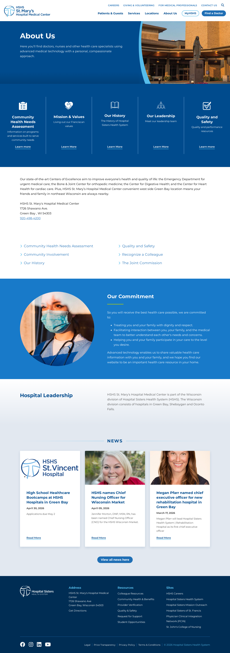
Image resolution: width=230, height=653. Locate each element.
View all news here (115, 560)
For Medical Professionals (178, 5)
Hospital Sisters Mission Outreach (186, 604)
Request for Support (130, 616)
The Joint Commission (142, 263)
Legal (87, 644)
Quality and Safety (138, 246)
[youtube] (48, 644)
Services (134, 13)
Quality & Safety (127, 610)
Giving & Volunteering (138, 5)
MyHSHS (190, 13)
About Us (170, 13)
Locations (152, 13)
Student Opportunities (131, 622)
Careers (113, 5)
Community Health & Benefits (136, 599)
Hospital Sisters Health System (184, 599)
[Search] (222, 5)
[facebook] (22, 644)
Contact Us (209, 5)
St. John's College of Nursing (183, 626)
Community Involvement (46, 254)
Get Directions (77, 610)
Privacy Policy (127, 644)
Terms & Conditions (149, 644)
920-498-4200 (30, 218)
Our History (34, 263)
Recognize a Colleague (142, 254)
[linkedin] (39, 644)
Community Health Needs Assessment (58, 246)
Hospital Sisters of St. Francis (183, 610)
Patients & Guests (110, 13)
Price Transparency (104, 644)
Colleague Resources (130, 593)
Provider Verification (130, 604)
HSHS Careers (174, 593)
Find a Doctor (214, 13)
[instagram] (31, 644)
